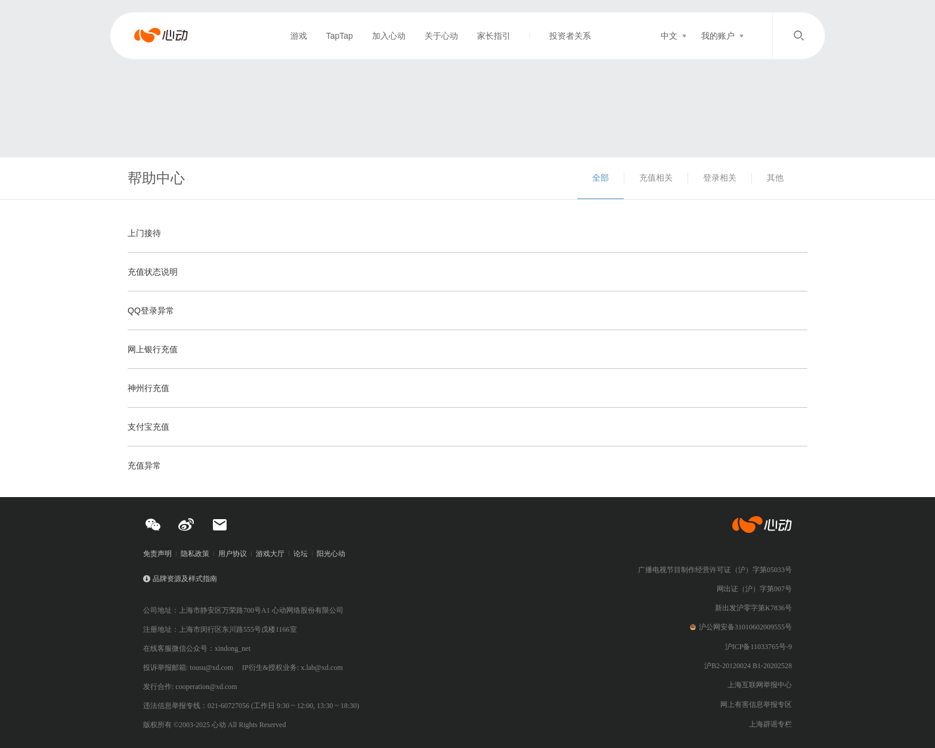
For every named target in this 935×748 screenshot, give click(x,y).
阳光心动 (331, 554)
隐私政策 (195, 554)
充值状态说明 (153, 272)
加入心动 (388, 36)
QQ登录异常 (151, 310)
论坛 (300, 554)
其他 (775, 177)
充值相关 (656, 177)
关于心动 (441, 36)
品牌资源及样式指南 (185, 579)
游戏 (298, 36)
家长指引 (493, 36)
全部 (600, 177)
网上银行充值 (153, 349)
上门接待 (144, 233)
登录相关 (719, 177)
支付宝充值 (148, 427)
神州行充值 (148, 388)
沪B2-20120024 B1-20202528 (748, 666)
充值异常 (144, 465)
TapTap (339, 36)
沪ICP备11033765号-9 (758, 647)
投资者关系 (570, 36)
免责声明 (157, 554)
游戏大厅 (270, 554)
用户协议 (232, 554)
